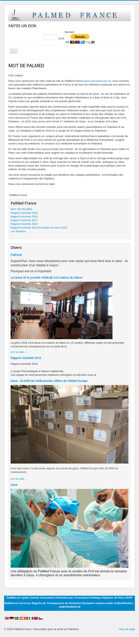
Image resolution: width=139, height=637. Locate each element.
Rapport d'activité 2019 (24, 212)
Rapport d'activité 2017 (24, 220)
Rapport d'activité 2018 (24, 216)
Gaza (14, 485)
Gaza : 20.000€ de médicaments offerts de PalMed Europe (49, 381)
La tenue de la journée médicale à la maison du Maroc (47, 277)
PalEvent (16, 255)
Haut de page (127, 629)
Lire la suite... (18, 351)
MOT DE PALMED (21, 209)
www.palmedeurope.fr (97, 80)
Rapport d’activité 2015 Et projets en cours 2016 (39, 227)
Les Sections (18, 231)
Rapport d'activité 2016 (24, 223)
